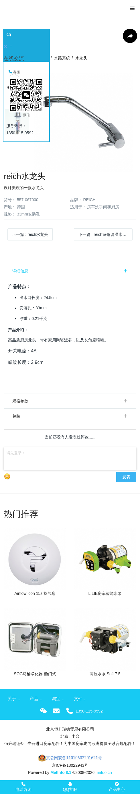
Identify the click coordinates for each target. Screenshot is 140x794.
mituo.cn (104, 772)
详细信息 (20, 271)
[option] (70, 122)
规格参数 (20, 401)
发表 (126, 477)
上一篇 (30, 234)
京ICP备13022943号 (70, 765)
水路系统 (62, 58)
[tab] (70, 270)
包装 (16, 416)
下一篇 (104, 234)
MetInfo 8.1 (60, 772)
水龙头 (81, 58)
